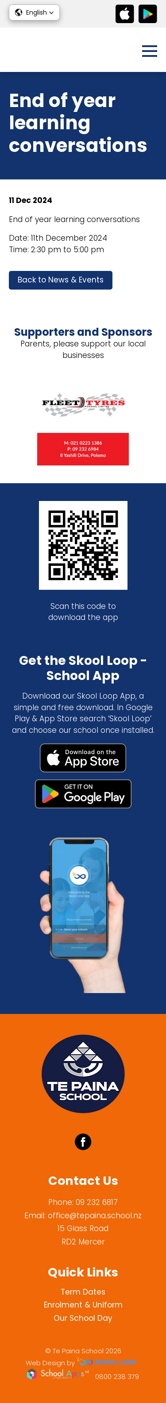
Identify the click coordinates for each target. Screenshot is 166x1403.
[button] (34, 12)
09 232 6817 (97, 1202)
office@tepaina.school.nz (95, 1215)
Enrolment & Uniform (83, 1305)
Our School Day (83, 1318)
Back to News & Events (61, 279)
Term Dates (83, 1292)
